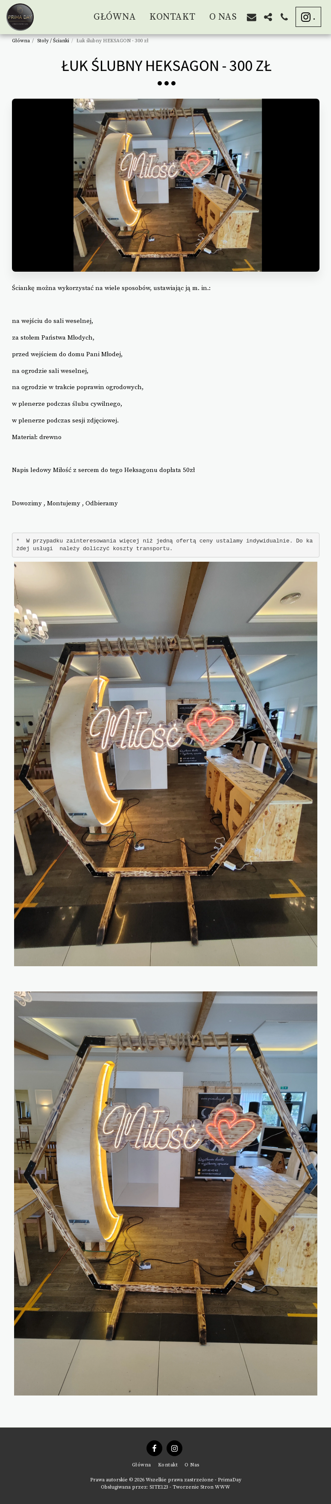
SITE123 (158, 1487)
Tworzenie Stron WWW (201, 1487)
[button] (251, 17)
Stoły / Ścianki (53, 41)
